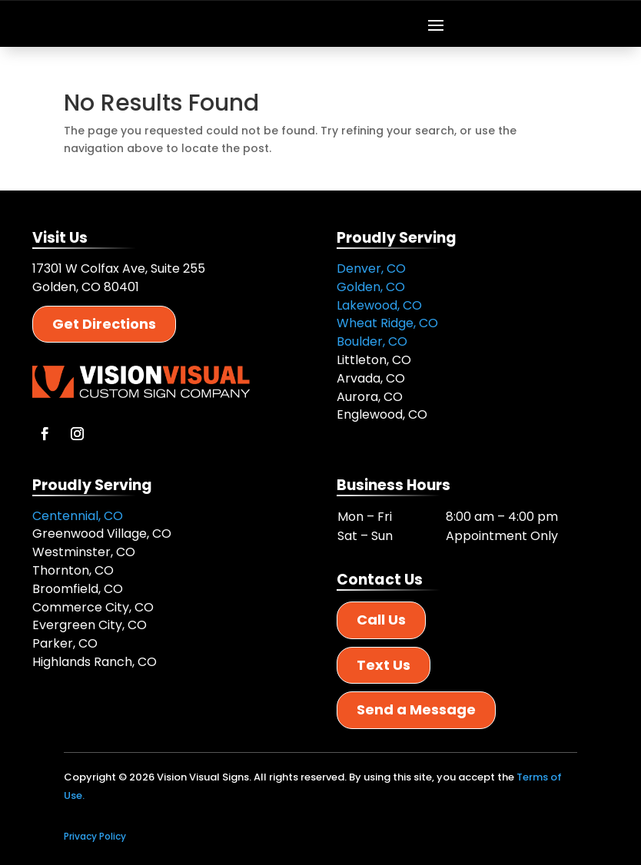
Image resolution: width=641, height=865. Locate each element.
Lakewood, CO (379, 305)
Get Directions (104, 323)
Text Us (383, 664)
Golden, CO (371, 287)
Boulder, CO (372, 341)
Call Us (381, 619)
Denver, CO (371, 268)
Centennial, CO (77, 516)
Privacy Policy (95, 836)
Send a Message (416, 709)
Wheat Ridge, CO (387, 323)
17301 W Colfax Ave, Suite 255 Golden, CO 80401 (118, 278)
